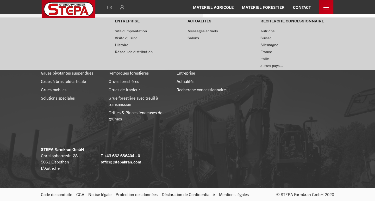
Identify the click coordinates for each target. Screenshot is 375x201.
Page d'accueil (54, 30)
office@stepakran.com (121, 162)
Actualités (83, 30)
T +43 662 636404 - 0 (120, 155)
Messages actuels (114, 30)
